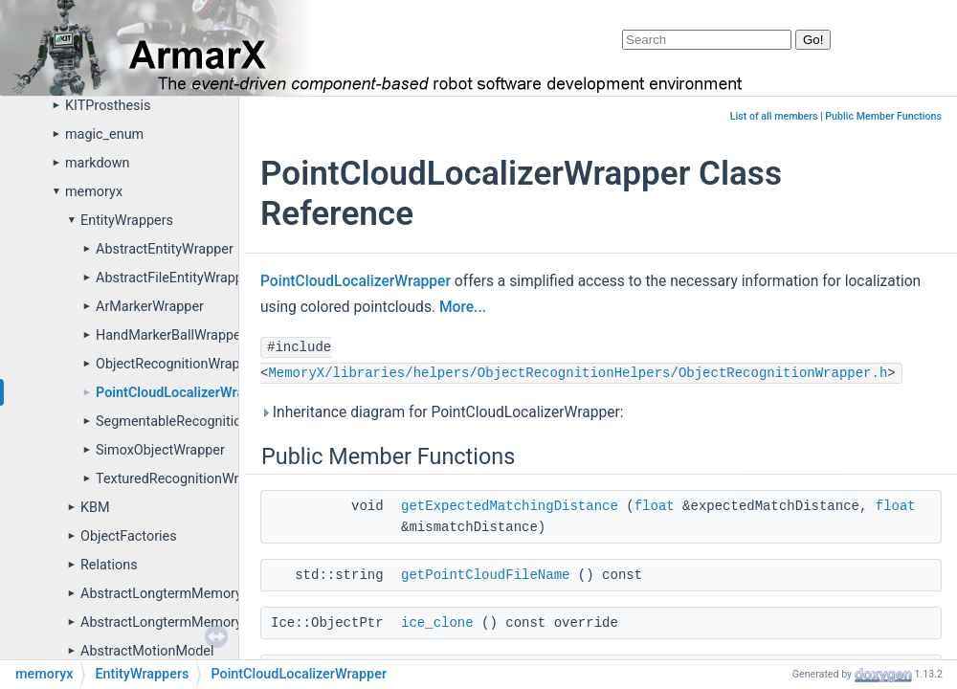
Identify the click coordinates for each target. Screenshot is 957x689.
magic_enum (104, 134)
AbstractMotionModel (146, 651)
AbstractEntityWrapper (165, 249)
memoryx (93, 192)
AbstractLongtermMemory (161, 594)
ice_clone (437, 623)
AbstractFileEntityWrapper (175, 278)
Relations (109, 565)
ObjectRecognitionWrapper (177, 364)
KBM (95, 508)
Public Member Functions (883, 116)
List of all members (774, 116)
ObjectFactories (128, 536)
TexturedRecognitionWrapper (185, 479)
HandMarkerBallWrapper (171, 335)
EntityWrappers (126, 220)
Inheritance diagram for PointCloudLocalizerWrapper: (441, 412)
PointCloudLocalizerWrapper (184, 393)
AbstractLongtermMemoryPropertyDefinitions (220, 622)
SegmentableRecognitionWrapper (198, 421)
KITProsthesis (107, 106)
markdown (97, 163)
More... (462, 307)
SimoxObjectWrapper (160, 450)
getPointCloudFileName (485, 575)
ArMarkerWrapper (150, 307)
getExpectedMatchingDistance (509, 506)
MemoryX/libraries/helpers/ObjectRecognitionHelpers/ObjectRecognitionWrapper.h (577, 373)
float (654, 506)
